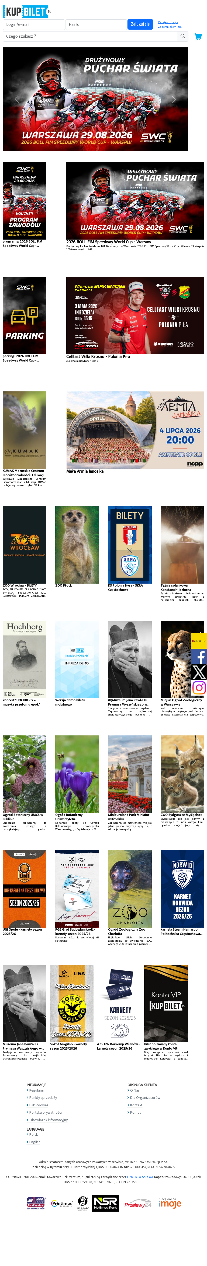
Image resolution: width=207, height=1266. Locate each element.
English (34, 1142)
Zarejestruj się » (168, 22)
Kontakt (136, 1105)
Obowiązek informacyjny (48, 1120)
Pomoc (135, 1112)
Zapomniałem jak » (170, 26)
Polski (34, 1134)
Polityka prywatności (45, 1112)
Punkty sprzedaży (43, 1098)
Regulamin (37, 1090)
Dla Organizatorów (145, 1098)
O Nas (135, 1090)
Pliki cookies (38, 1105)
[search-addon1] (90, 36)
